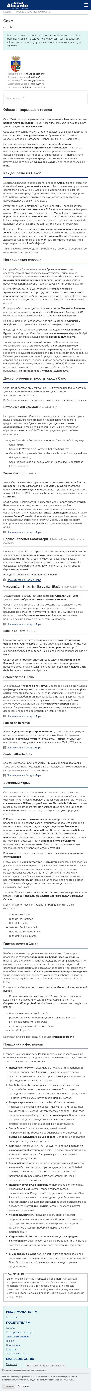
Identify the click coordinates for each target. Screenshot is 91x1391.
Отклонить (23, 1386)
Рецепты (11, 1349)
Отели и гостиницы (17, 1336)
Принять (9, 1386)
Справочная (13, 1345)
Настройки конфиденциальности (45, 1365)
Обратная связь (15, 1353)
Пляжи (10, 1340)
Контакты (11, 1317)
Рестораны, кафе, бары (20, 1332)
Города (10, 1328)
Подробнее (69, 1379)
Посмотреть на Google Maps (24, 532)
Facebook (11, 1364)
